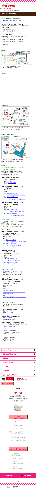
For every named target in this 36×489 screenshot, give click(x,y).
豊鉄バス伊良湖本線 (12, 193)
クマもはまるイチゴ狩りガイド (18, 440)
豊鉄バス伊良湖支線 (12, 258)
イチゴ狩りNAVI (18, 425)
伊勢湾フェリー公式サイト (9, 312)
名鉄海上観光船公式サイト (11, 326)
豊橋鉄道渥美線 (12, 183)
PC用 (8, 487)
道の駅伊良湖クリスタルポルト (11, 271)
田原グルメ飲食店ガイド (18, 458)
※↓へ (5, 44)
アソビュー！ (18, 421)
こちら (18, 66)
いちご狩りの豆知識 (18, 428)
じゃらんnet (18, 444)
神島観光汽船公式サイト (9, 319)
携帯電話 (24, 487)
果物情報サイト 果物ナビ (18, 437)
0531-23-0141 (8, 8)
